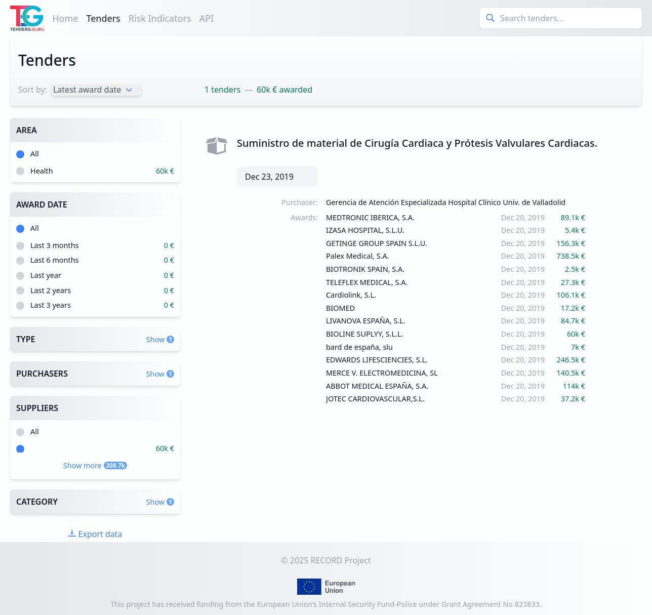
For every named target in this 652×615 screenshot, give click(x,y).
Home (65, 18)
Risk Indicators (160, 18)
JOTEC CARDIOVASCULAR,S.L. (375, 398)
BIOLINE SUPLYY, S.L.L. (364, 334)
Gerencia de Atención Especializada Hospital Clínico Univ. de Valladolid (445, 202)
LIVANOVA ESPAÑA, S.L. (365, 320)
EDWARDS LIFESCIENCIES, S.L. (377, 359)
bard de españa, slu (359, 347)
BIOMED (340, 308)
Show (160, 339)
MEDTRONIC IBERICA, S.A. (370, 217)
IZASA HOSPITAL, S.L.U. (365, 230)
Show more (95, 465)
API (206, 18)
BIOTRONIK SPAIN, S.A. (365, 269)
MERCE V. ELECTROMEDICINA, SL (382, 373)
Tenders (103, 18)
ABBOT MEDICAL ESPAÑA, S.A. (377, 386)
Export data (95, 534)
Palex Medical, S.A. (357, 256)
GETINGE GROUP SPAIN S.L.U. (376, 243)
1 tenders (222, 89)
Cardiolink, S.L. (351, 295)
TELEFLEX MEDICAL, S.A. (367, 282)
